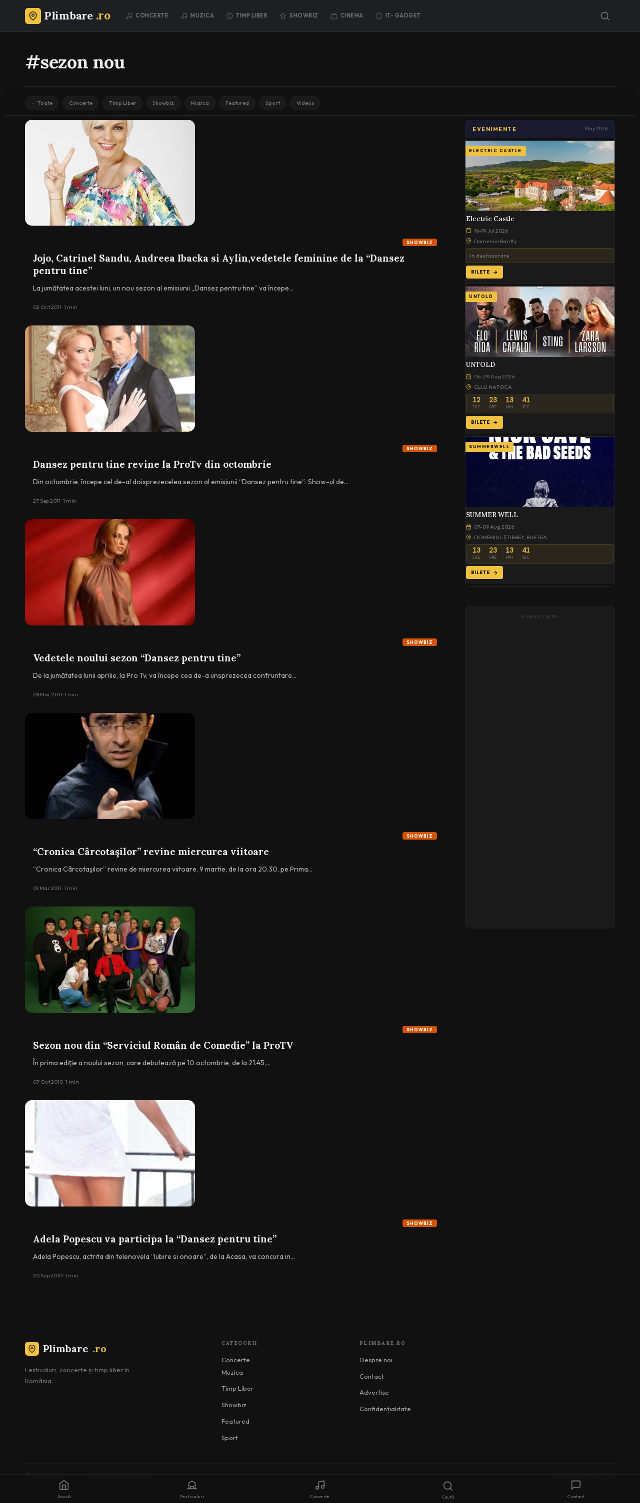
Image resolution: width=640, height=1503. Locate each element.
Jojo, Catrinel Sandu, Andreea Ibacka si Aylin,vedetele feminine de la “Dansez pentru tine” (218, 268)
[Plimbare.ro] (67, 15)
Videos (356, 104)
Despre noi (376, 1363)
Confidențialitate (385, 1412)
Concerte (147, 15)
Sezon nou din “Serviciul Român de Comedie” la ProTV (163, 1049)
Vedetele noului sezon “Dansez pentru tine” (136, 661)
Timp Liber (247, 15)
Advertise (374, 1396)
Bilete (484, 275)
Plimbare (65, 1352)
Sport (317, 104)
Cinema (347, 15)
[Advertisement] (540, 775)
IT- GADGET (398, 15)
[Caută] (605, 16)
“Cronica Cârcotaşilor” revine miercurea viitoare (151, 855)
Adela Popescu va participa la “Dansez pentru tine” (154, 1242)
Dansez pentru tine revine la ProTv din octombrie (152, 468)
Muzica (197, 15)
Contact (372, 1380)
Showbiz (299, 15)
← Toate (45, 104)
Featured (275, 104)
